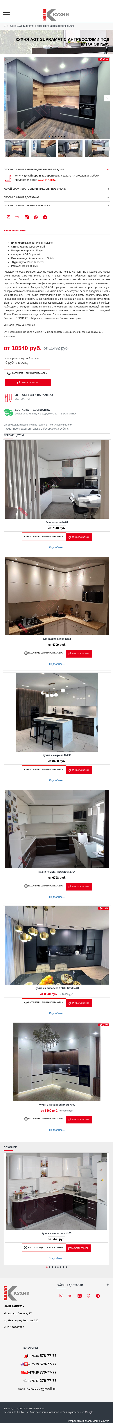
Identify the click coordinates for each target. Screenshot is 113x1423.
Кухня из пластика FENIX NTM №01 (57, 988)
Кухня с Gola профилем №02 (57, 1104)
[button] (7, 98)
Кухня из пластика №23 (56, 1233)
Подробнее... (57, 547)
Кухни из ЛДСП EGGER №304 (57, 871)
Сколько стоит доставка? (22, 197)
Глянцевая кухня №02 (57, 638)
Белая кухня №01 (57, 522)
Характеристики (15, 230)
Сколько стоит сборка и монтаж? (27, 205)
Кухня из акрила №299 (57, 755)
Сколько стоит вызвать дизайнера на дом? (34, 169)
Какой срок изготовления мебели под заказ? (35, 188)
